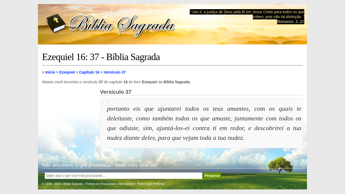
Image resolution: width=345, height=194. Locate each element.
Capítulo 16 (89, 72)
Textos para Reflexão (151, 183)
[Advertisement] (69, 116)
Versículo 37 (115, 72)
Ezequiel (67, 72)
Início (50, 72)
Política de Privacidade (101, 183)
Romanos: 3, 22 (290, 21)
